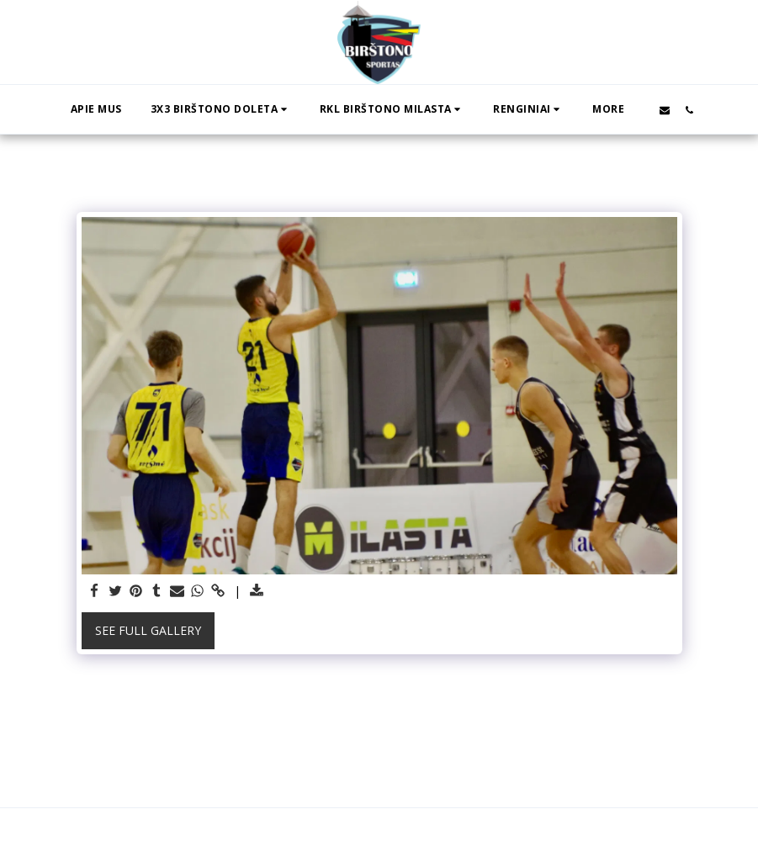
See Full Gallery (148, 630)
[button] (221, 109)
